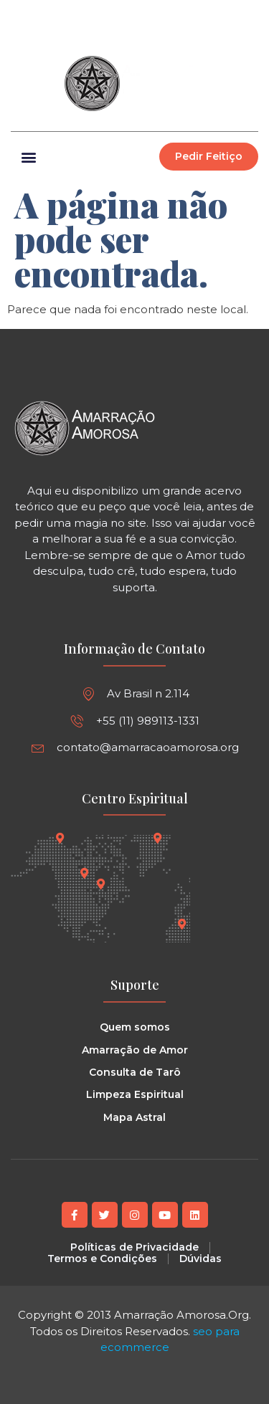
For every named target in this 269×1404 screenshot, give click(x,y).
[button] (246, 15)
